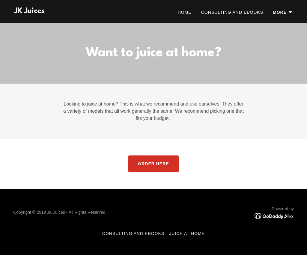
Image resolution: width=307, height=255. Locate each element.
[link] (29, 11)
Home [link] (185, 12)
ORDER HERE (153, 163)
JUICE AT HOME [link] (187, 233)
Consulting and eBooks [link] (232, 12)
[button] (283, 12)
